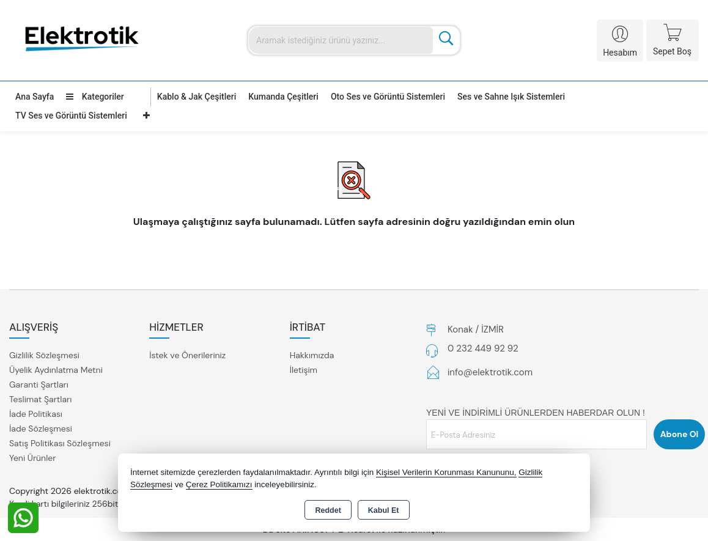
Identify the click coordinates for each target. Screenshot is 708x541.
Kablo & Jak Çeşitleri (196, 96)
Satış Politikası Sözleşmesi (60, 443)
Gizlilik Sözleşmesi (44, 355)
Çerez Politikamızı (219, 484)
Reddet (328, 510)
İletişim (303, 369)
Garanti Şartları (38, 384)
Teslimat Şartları (40, 399)
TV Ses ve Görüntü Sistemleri (71, 115)
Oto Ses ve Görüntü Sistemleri (388, 96)
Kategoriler (95, 96)
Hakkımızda (312, 355)
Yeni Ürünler (32, 457)
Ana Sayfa (34, 96)
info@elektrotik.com (490, 372)
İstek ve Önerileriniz (187, 355)
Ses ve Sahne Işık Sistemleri (511, 96)
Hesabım (620, 52)
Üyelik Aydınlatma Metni (56, 369)
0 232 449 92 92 (483, 348)
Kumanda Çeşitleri (283, 96)
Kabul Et (383, 510)
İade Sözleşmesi (40, 428)
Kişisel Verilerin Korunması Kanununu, (446, 472)
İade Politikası (35, 413)
